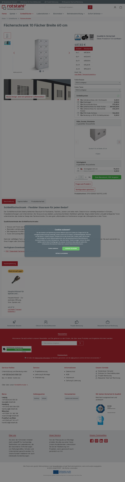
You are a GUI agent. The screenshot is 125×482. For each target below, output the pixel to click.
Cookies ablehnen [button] (53, 248)
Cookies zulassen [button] (71, 248)
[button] (62, 253)
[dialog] (62, 241)
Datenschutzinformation (76, 244)
